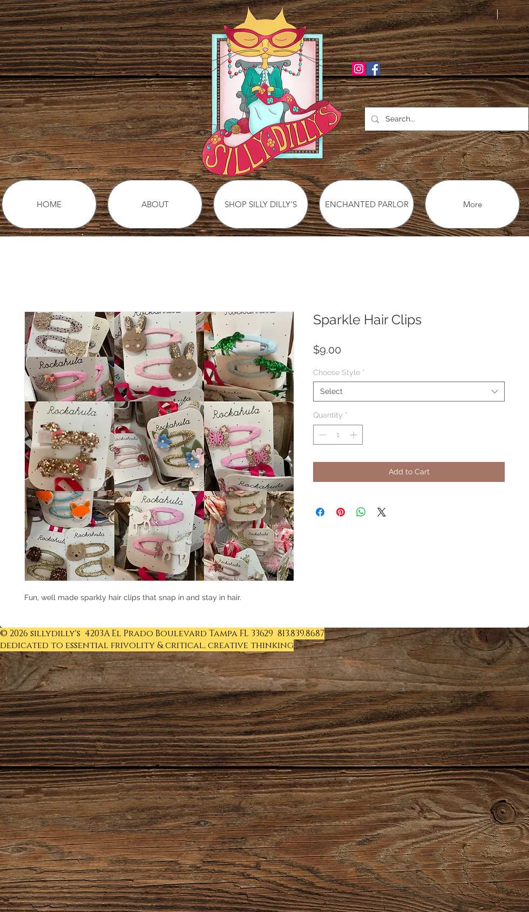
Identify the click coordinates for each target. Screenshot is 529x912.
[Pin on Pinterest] (340, 512)
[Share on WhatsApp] (361, 512)
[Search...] (445, 119)
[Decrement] (321, 434)
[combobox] (409, 391)
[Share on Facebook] (320, 512)
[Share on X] (381, 512)
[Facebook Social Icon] (373, 69)
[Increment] (354, 434)
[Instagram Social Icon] (358, 69)
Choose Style (339, 372)
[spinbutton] (338, 434)
